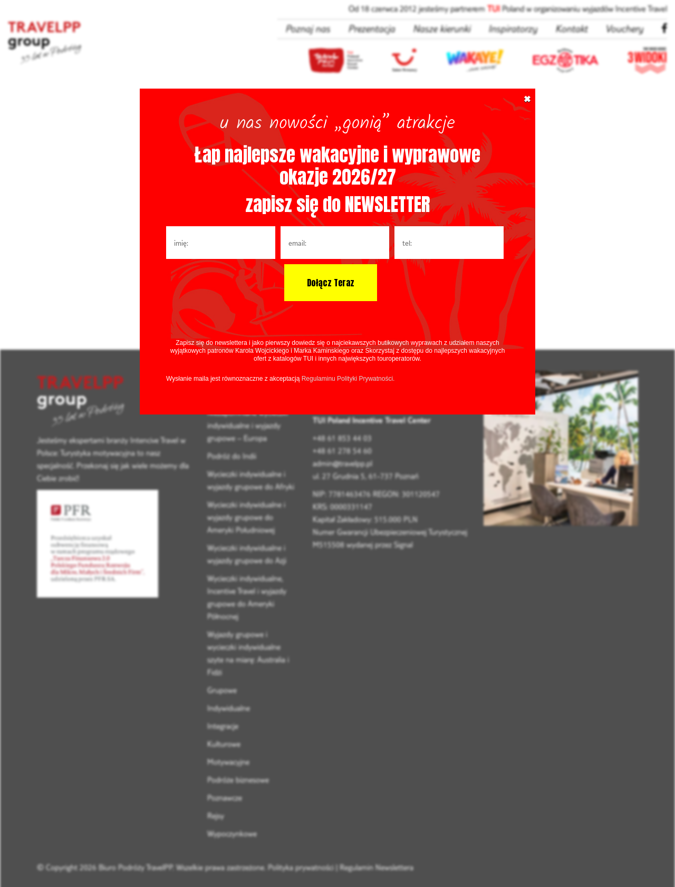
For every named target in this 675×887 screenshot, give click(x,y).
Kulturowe (223, 743)
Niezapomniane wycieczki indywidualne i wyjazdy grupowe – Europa (247, 425)
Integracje (222, 725)
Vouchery (624, 28)
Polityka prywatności (301, 867)
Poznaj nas (307, 28)
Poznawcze (224, 797)
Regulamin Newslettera (376, 867)
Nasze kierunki (441, 28)
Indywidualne (228, 707)
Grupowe (222, 690)
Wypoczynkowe (232, 833)
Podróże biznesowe (238, 779)
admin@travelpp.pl (342, 463)
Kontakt (571, 28)
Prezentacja (371, 28)
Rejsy (215, 815)
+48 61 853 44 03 (342, 437)
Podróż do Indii (231, 455)
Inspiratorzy (512, 28)
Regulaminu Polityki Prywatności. (348, 378)
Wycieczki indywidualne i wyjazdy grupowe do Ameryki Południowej (246, 517)
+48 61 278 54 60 (342, 450)
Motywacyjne (228, 761)
